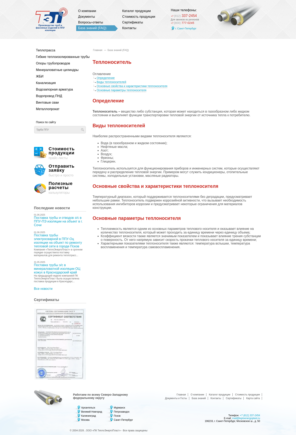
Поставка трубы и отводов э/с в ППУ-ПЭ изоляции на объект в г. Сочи (58, 221)
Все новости (43, 288)
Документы (86, 16)
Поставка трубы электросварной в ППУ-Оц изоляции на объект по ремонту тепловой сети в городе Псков (58, 241)
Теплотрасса (45, 50)
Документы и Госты (176, 398)
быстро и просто (60, 170)
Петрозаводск (122, 411)
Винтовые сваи (47, 102)
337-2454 (185, 15)
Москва (85, 419)
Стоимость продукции (138, 16)
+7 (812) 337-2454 (250, 415)
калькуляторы (60, 188)
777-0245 (183, 23)
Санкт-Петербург (123, 419)
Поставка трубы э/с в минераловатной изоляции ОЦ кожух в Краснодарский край (57, 268)
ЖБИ (40, 76)
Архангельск (88, 407)
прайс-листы (60, 153)
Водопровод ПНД (49, 96)
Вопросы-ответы (90, 22)
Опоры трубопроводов (53, 63)
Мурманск (119, 407)
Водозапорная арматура (54, 89)
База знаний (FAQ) (92, 28)
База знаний (199, 398)
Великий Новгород (91, 411)
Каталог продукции (136, 11)
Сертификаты (132, 22)
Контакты (129, 28)
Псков (117, 415)
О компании (87, 11)
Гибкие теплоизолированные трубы (58, 57)
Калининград (88, 415)
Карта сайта (253, 398)
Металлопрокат (47, 109)
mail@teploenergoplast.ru (246, 418)
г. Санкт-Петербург (186, 28)
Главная (97, 50)
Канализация (46, 83)
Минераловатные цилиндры (57, 70)
